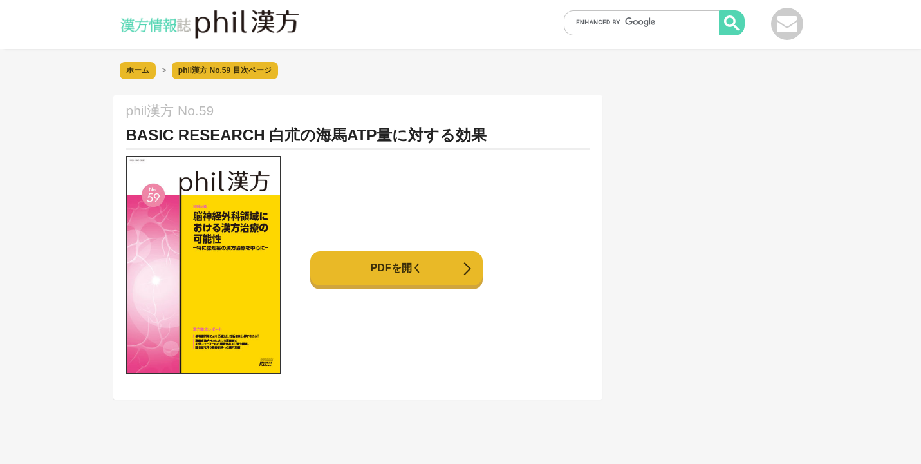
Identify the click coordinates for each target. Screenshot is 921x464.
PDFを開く (396, 267)
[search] (645, 22)
